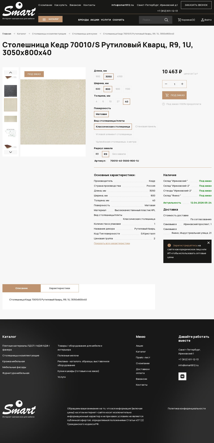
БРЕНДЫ (83, 19)
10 (110, 101)
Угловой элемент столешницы (114, 134)
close (208, 243)
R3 (97, 154)
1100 (127, 89)
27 (118, 101)
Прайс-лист (143, 357)
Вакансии (75, 5)
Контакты (89, 5)
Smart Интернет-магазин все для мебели (19, 11)
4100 (119, 76)
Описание (21, 288)
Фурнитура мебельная (15, 373)
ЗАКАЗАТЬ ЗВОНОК (196, 5)
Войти (208, 19)
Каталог (141, 351)
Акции (139, 345)
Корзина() (188, 19)
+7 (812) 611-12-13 (167, 11)
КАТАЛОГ (54, 19)
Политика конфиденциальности (187, 408)
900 (98, 76)
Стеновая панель (145, 126)
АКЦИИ (94, 19)
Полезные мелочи (68, 355)
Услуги (62, 377)
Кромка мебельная (13, 361)
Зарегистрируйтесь (185, 245)
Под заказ (178, 95)
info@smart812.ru (123, 5)
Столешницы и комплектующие (20, 355)
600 (98, 89)
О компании (45, 5)
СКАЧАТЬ (118, 19)
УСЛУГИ (106, 19)
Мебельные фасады (14, 367)
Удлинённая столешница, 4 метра (116, 141)
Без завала (119, 154)
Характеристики (59, 288)
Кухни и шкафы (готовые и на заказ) (78, 371)
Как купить (61, 5)
